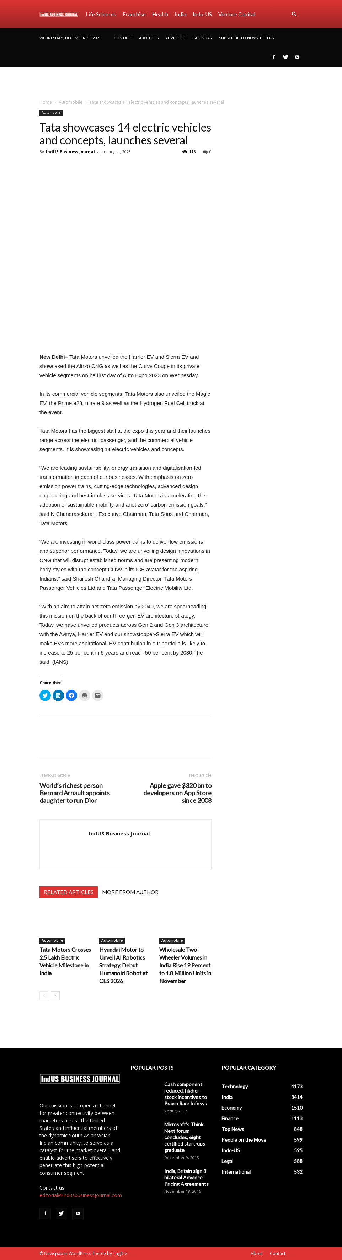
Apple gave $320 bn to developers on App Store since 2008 (177, 793)
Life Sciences (101, 14)
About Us (149, 38)
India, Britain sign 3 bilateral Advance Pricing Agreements (186, 1177)
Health (160, 14)
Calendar (202, 38)
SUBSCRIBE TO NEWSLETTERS (246, 38)
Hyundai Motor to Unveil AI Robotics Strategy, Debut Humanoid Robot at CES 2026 (123, 965)
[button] (294, 14)
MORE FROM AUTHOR (130, 892)
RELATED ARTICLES (68, 892)
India (180, 14)
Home (45, 102)
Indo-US (202, 14)
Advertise (175, 38)
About (257, 1253)
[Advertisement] (171, 82)
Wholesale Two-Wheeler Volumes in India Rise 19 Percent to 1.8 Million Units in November (185, 965)
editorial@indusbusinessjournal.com (80, 1195)
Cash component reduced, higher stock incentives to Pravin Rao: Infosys (185, 1093)
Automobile (70, 102)
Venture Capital (236, 14)
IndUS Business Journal (70, 151)
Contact (123, 38)
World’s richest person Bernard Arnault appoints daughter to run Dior (74, 793)
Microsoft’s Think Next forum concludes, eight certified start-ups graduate (184, 1137)
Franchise (134, 14)
